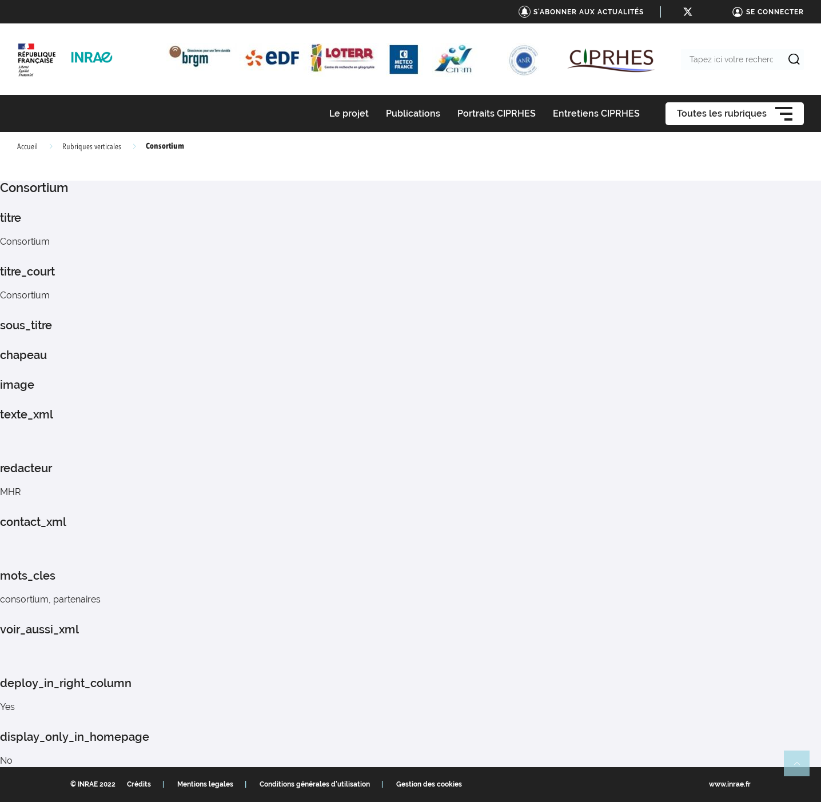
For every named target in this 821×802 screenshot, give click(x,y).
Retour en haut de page (802, 768)
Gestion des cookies (429, 784)
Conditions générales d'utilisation (315, 784)
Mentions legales (205, 784)
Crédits (139, 784)
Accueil (27, 147)
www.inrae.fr (730, 784)
